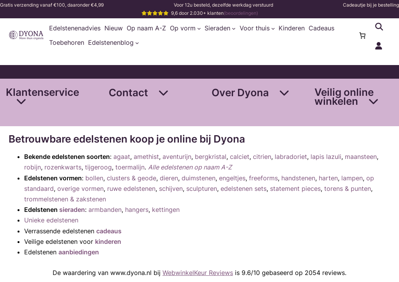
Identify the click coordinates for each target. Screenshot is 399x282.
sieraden (72, 209)
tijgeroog (98, 167)
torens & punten (347, 188)
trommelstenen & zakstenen (65, 199)
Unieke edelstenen (51, 220)
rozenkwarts (62, 167)
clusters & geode (131, 178)
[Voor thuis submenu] (273, 28)
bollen (94, 178)
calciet (239, 156)
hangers (136, 209)
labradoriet (291, 156)
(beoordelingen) (241, 13)
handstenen (298, 178)
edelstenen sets (244, 188)
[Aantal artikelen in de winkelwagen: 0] (362, 35)
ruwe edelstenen (131, 188)
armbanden (105, 209)
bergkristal (210, 156)
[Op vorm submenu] (199, 28)
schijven (171, 188)
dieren (169, 178)
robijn (32, 167)
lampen (352, 178)
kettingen (166, 209)
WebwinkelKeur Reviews (197, 273)
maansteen (361, 156)
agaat (121, 156)
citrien (262, 156)
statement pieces (295, 188)
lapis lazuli (326, 156)
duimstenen (198, 178)
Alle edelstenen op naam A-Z (190, 167)
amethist (146, 156)
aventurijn (176, 156)
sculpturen (201, 188)
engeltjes (232, 178)
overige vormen (80, 188)
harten (328, 178)
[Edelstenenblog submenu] (137, 43)
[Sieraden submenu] (234, 28)
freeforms (263, 178)
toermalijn (130, 167)
